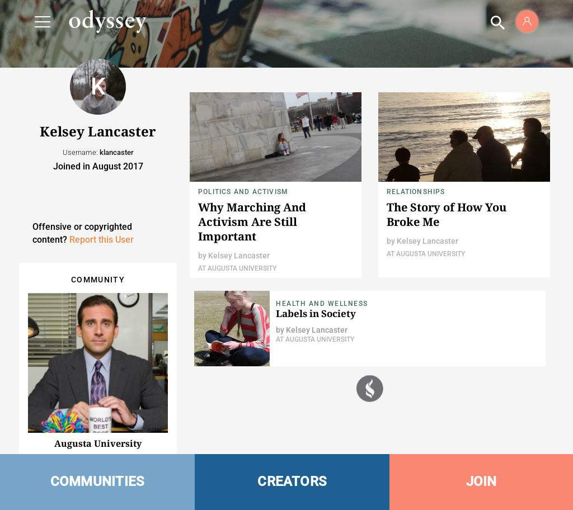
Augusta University (98, 443)
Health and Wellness (322, 304)
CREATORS (292, 481)
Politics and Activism (243, 192)
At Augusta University (237, 268)
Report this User (101, 239)
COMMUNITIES (97, 481)
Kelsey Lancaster (239, 255)
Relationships (416, 192)
